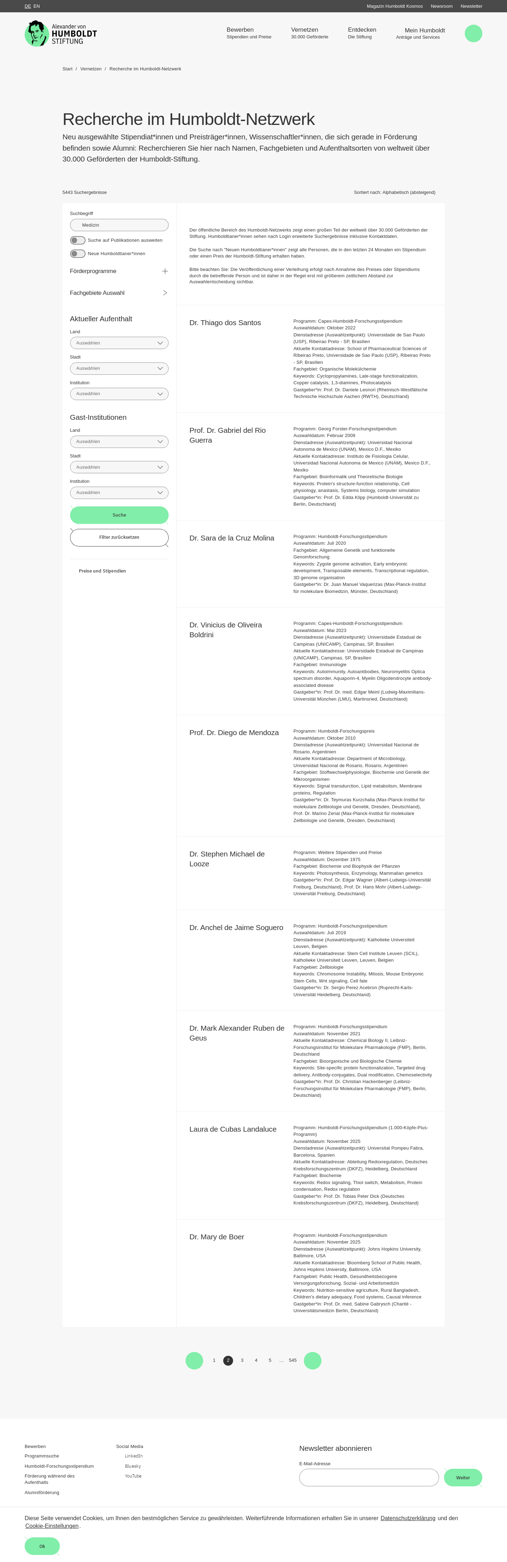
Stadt (75, 357)
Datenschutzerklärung (408, 1518)
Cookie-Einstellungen (52, 1526)
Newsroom (442, 6)
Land (75, 331)
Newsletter (471, 6)
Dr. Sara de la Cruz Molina (236, 538)
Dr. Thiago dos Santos (229, 322)
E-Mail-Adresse (315, 1463)
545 (293, 1361)
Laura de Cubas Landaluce (237, 1129)
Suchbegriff (81, 213)
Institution (80, 382)
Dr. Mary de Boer (221, 1237)
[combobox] (119, 343)
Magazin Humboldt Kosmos (395, 6)
